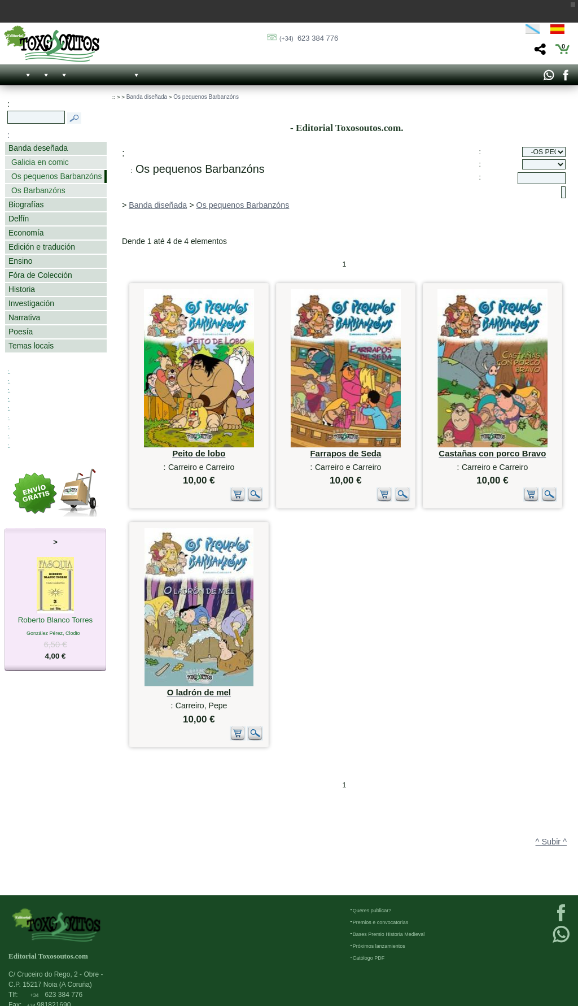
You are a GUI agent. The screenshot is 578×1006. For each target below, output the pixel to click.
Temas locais (31, 345)
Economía (25, 232)
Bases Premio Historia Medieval (389, 934)
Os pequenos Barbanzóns (56, 176)
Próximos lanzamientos (379, 946)
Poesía (20, 331)
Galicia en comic (40, 162)
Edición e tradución (41, 246)
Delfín (18, 218)
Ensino (20, 260)
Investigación (31, 303)
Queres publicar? (372, 910)
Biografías (25, 204)
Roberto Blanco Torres (55, 621)
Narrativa (24, 317)
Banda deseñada (38, 148)
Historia (21, 289)
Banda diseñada (146, 97)
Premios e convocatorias (381, 922)
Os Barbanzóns (38, 190)
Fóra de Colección (40, 275)
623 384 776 (308, 38)
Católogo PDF (369, 958)
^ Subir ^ (551, 841)
